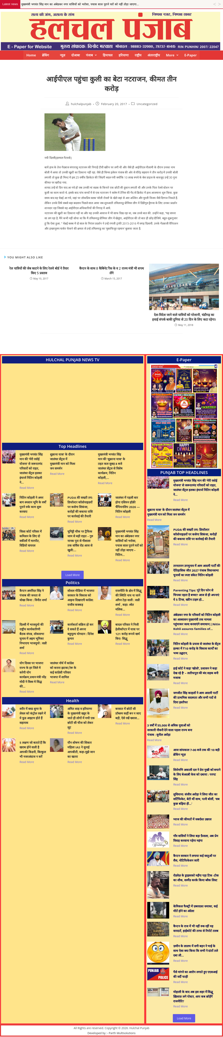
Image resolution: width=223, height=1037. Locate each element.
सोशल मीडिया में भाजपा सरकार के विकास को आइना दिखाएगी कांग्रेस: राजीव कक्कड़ (80, 598)
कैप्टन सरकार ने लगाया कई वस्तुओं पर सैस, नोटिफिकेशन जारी (194, 858)
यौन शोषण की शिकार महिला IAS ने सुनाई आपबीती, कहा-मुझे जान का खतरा (81, 749)
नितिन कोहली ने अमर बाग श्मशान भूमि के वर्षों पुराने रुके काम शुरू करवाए (32, 504)
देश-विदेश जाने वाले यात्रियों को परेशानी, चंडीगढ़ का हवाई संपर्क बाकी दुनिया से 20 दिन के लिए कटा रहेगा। (184, 317)
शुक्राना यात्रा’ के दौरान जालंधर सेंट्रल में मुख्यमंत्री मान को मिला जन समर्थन (62, 461)
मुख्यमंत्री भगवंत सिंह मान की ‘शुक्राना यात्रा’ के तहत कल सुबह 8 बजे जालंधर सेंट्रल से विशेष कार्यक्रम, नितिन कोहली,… (111, 466)
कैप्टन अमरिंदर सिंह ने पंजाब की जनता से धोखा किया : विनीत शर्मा (33, 595)
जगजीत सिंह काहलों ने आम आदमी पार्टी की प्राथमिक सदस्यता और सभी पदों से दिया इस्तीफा (195, 697)
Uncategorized (147, 104)
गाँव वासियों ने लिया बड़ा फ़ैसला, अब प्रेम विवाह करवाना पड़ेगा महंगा (195, 838)
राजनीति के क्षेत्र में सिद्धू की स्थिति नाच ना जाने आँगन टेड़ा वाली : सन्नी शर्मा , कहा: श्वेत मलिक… (128, 600)
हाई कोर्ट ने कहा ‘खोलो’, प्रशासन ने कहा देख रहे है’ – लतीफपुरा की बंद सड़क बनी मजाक (195, 673)
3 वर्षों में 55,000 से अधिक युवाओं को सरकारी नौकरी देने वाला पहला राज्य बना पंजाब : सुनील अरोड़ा (169, 730)
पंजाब (91, 55)
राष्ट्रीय (138, 55)
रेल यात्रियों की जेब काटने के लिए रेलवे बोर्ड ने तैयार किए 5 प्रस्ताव (39, 270)
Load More (72, 575)
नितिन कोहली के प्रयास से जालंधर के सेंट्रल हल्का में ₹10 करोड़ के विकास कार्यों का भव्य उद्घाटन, (196, 648)
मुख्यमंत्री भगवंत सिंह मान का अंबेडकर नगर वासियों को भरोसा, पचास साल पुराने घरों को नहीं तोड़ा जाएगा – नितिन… (129, 543)
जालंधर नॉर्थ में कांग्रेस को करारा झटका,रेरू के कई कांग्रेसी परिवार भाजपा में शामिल (63, 670)
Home (31, 55)
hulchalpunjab (81, 104)
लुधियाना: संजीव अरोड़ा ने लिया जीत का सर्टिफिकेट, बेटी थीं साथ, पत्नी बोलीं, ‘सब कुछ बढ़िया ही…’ (196, 799)
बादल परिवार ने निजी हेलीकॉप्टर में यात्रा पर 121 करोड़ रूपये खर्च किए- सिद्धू (127, 631)
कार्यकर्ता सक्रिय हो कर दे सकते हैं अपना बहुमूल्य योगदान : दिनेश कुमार (80, 631)
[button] (91, 55)
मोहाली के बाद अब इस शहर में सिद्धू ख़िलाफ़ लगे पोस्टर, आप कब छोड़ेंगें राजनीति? (193, 996)
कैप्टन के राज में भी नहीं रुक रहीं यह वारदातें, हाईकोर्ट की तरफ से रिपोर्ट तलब (195, 928)
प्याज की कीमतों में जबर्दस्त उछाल (192, 819)
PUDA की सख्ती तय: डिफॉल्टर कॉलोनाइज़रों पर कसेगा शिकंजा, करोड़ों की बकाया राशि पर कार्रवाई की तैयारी (80, 506)
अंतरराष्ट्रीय (153, 55)
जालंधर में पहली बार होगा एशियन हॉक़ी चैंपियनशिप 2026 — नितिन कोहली (127, 504)
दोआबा (75, 55)
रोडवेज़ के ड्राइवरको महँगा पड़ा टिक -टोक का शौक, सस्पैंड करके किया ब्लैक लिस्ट (196, 877)
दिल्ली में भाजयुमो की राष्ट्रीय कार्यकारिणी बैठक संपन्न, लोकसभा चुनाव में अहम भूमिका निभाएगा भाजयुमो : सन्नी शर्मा (33, 636)
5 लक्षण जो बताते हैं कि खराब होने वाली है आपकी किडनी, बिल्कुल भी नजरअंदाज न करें (32, 749)
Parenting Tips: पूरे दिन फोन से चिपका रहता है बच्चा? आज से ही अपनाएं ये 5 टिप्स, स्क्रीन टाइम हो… (196, 595)
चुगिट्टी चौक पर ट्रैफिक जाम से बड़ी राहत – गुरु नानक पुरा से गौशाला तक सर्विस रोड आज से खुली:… (80, 540)
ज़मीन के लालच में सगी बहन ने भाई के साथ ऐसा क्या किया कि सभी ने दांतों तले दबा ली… (195, 950)
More (172, 55)
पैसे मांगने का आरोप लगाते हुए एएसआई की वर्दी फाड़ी (195, 974)
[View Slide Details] (184, 416)
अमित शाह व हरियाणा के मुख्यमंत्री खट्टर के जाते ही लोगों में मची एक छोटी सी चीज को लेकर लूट (80, 718)
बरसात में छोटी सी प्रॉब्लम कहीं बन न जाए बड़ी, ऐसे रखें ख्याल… (128, 713)
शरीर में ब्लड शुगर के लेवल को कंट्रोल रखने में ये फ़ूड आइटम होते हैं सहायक (32, 716)
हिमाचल (108, 55)
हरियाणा (124, 55)
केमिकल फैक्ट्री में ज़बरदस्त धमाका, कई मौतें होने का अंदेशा (195, 908)
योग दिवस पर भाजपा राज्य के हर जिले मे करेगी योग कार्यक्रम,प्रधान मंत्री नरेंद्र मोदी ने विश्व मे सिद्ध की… (32, 674)
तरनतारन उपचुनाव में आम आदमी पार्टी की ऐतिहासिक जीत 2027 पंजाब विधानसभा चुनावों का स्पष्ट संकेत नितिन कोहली (196, 570)
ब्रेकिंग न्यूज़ (53, 55)
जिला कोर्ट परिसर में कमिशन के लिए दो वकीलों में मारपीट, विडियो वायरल (30, 538)
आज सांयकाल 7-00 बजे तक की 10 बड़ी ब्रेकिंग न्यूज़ (196, 752)
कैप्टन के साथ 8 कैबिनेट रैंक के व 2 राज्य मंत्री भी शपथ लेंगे (111, 270)
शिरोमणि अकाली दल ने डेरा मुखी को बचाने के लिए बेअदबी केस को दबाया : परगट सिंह (196, 774)
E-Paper (190, 55)
